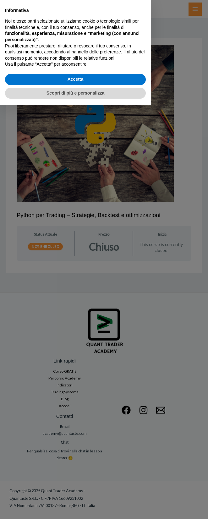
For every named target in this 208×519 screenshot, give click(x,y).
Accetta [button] (76, 493)
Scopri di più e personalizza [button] (75, 506)
